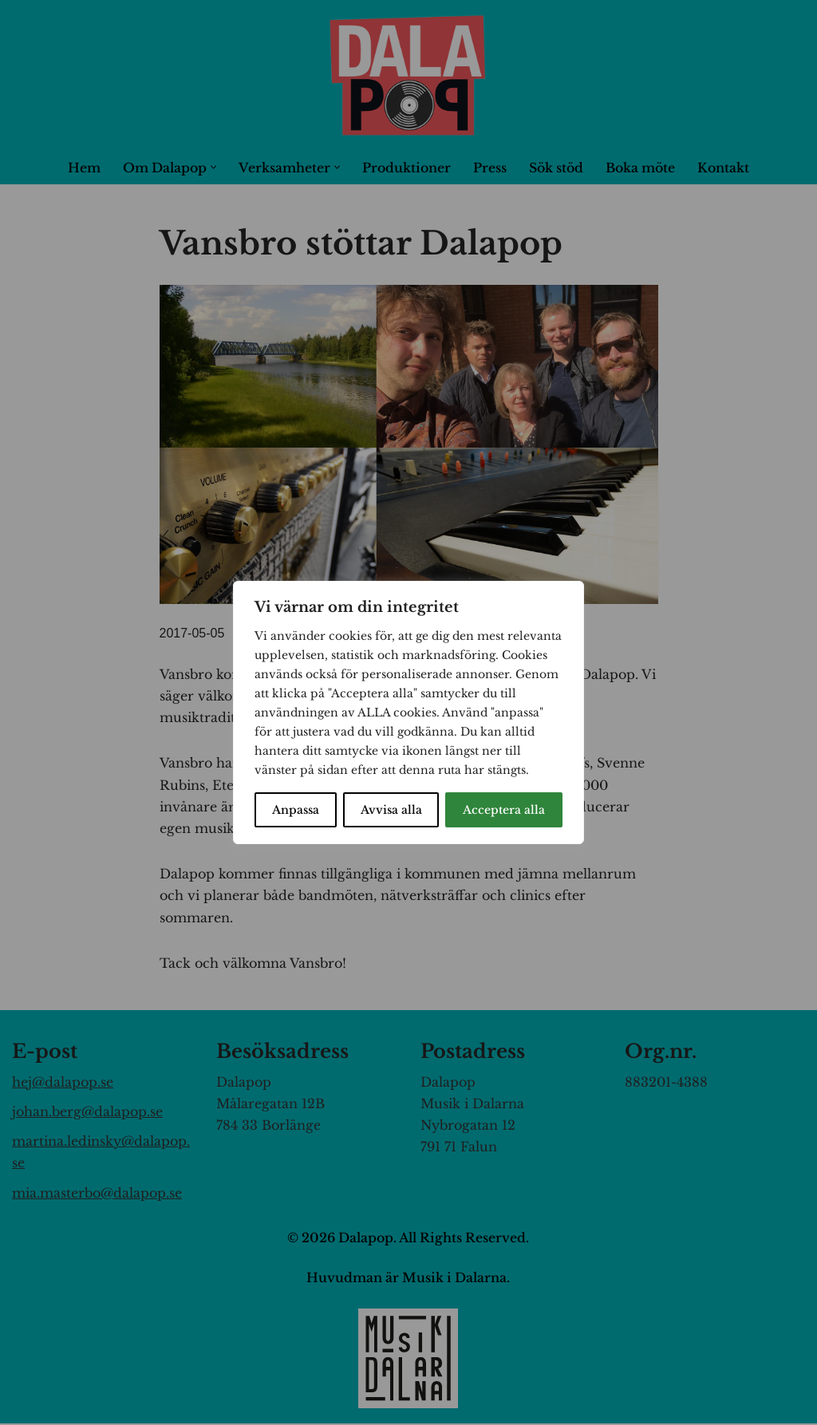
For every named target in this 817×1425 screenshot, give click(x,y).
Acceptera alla (504, 810)
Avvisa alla (391, 810)
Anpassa (295, 810)
